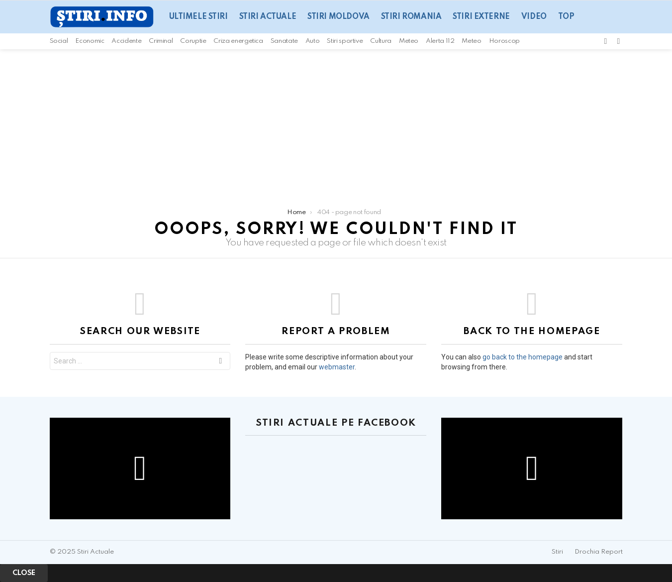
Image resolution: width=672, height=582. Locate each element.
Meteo (408, 41)
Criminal (161, 41)
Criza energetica (238, 41)
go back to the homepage (522, 357)
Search (220, 362)
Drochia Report (599, 552)
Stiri (557, 552)
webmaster (337, 367)
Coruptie (193, 41)
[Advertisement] (336, 124)
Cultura (380, 41)
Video (534, 17)
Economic (89, 41)
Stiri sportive (345, 41)
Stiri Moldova (338, 17)
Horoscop (504, 41)
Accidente (126, 41)
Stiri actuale (267, 17)
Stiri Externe (481, 17)
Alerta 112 (440, 41)
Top (566, 17)
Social (59, 41)
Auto (312, 41)
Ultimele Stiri (198, 17)
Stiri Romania (411, 17)
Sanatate (284, 41)
